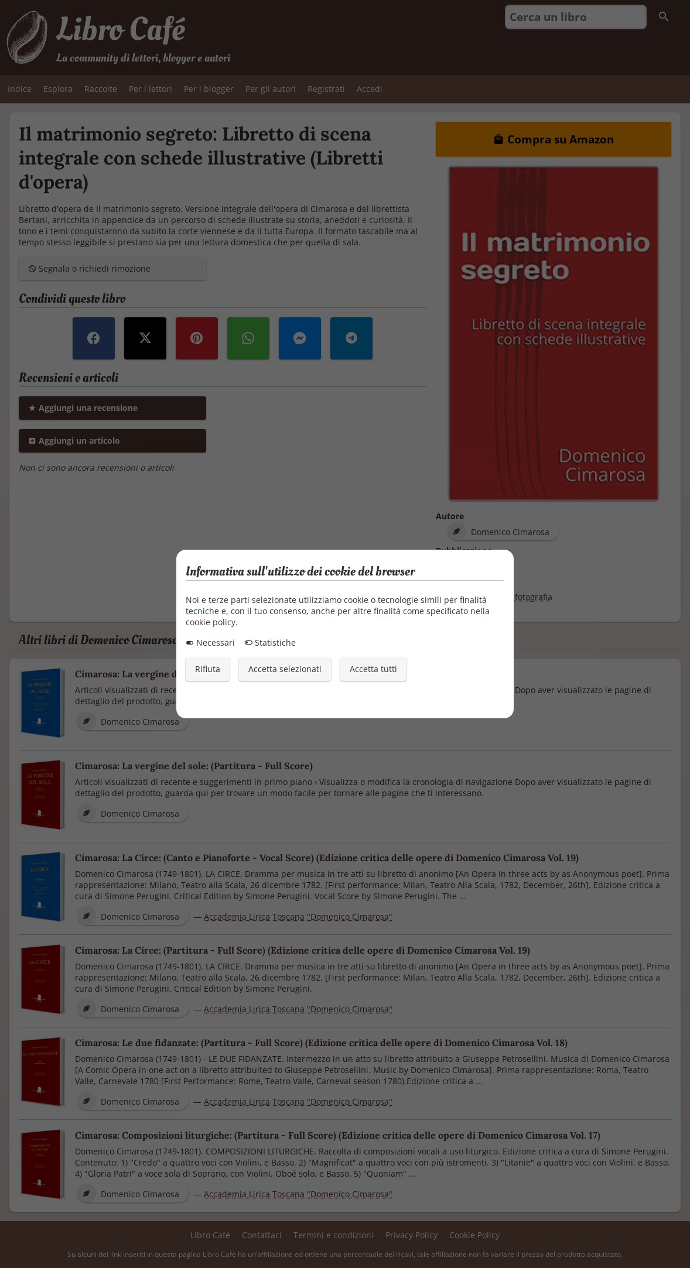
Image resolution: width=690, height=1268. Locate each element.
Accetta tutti (373, 668)
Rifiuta (207, 668)
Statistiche (270, 642)
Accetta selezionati (285, 668)
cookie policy (210, 622)
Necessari (210, 642)
